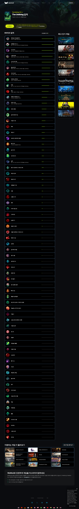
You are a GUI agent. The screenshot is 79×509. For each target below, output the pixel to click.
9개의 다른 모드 (35, 26)
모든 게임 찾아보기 (68, 445)
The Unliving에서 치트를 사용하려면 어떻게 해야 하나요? (21, 479)
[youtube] (46, 502)
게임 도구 (44, 2)
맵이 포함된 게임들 (35, 2)
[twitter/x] (37, 503)
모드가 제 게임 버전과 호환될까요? (16, 482)
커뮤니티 (54, 2)
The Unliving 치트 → (17, 12)
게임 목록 (28, 2)
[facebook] (42, 502)
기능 (49, 2)
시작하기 (9, 26)
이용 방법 (21, 2)
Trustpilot (26, 477)
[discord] (32, 503)
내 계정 (60, 2)
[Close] (77, 488)
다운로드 (71, 3)
